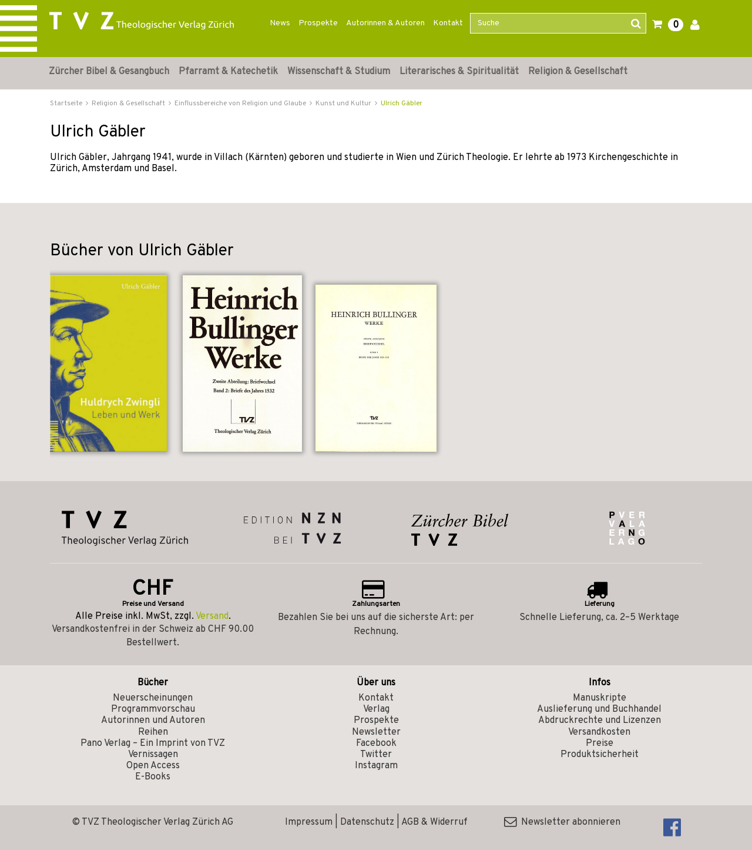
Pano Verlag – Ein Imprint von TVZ (152, 743)
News (280, 23)
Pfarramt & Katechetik (228, 72)
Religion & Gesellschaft (577, 72)
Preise (599, 743)
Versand (212, 616)
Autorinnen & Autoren (385, 23)
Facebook (376, 743)
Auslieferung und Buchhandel (599, 709)
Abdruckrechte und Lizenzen (599, 720)
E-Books (152, 777)
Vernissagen (153, 755)
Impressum (309, 822)
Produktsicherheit (599, 755)
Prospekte (318, 23)
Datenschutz (367, 822)
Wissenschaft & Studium (338, 72)
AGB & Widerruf (434, 822)
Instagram (376, 766)
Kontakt (448, 23)
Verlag (376, 709)
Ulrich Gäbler (401, 103)
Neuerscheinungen (153, 698)
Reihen (153, 732)
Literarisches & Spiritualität (459, 72)
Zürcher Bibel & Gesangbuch (109, 72)
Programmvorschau (153, 709)
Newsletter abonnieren (562, 822)
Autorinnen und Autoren (153, 720)
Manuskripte (599, 698)
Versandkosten (599, 732)
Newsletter (376, 732)
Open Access (153, 766)
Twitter (376, 755)
